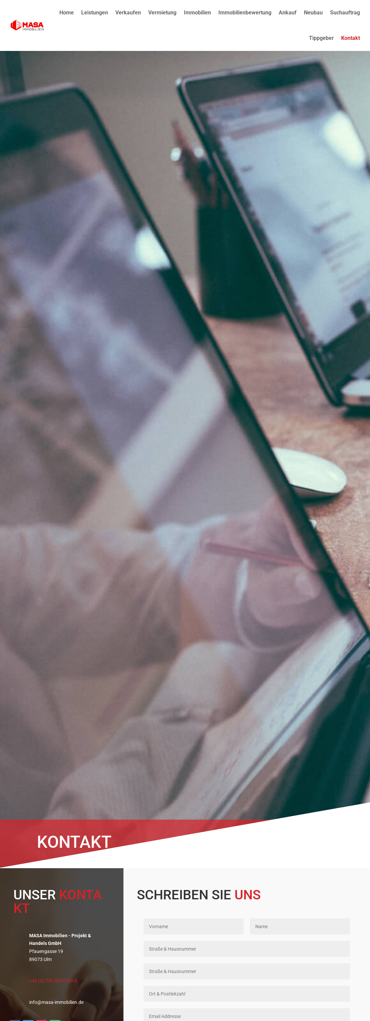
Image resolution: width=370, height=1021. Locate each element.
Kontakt (350, 38)
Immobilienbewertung (244, 12)
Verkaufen (128, 12)
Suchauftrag (345, 12)
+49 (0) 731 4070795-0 (53, 980)
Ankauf (288, 12)
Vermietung (162, 12)
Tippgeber (321, 38)
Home (66, 12)
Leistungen (94, 12)
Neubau (313, 12)
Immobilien (197, 12)
